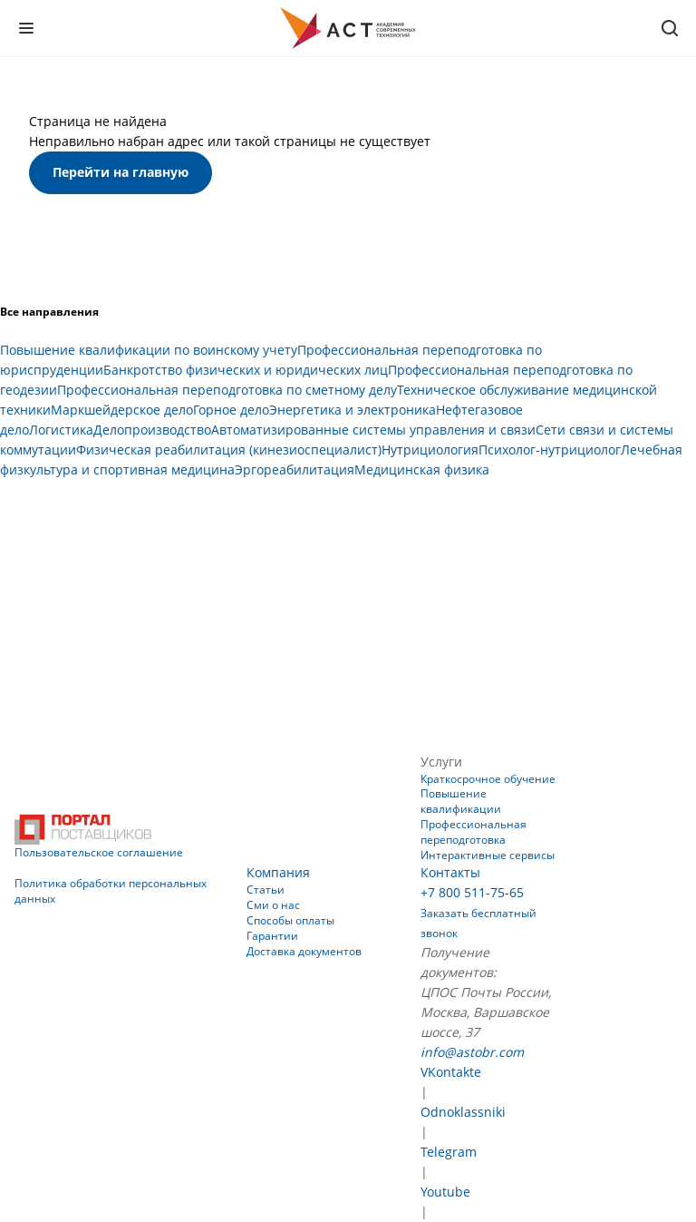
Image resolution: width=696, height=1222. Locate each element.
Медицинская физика (421, 469)
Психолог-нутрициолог (549, 449)
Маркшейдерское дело (122, 409)
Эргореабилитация (294, 469)
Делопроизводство (152, 429)
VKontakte (450, 1071)
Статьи (265, 889)
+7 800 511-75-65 (472, 892)
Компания (278, 872)
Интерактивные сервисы (487, 855)
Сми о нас (273, 905)
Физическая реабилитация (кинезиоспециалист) (229, 449)
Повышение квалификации (460, 801)
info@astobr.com (472, 1052)
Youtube (445, 1191)
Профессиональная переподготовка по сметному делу (227, 389)
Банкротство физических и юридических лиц (245, 369)
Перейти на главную (120, 172)
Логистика (61, 429)
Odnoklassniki (463, 1111)
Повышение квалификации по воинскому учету (148, 349)
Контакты (450, 872)
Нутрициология (430, 449)
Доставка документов (304, 951)
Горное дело (231, 409)
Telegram (448, 1151)
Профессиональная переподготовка (473, 831)
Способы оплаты (290, 920)
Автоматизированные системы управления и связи (373, 429)
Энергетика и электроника (352, 409)
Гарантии (272, 935)
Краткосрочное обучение (488, 779)
